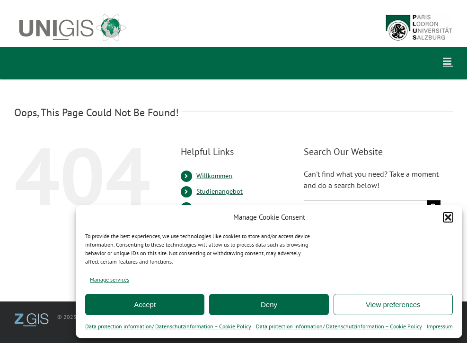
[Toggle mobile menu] (448, 61)
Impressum (440, 326)
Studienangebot (219, 191)
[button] (448, 217)
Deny (269, 304)
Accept (145, 304)
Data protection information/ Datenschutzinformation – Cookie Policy (168, 326)
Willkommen (214, 176)
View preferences (393, 304)
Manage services (109, 279)
